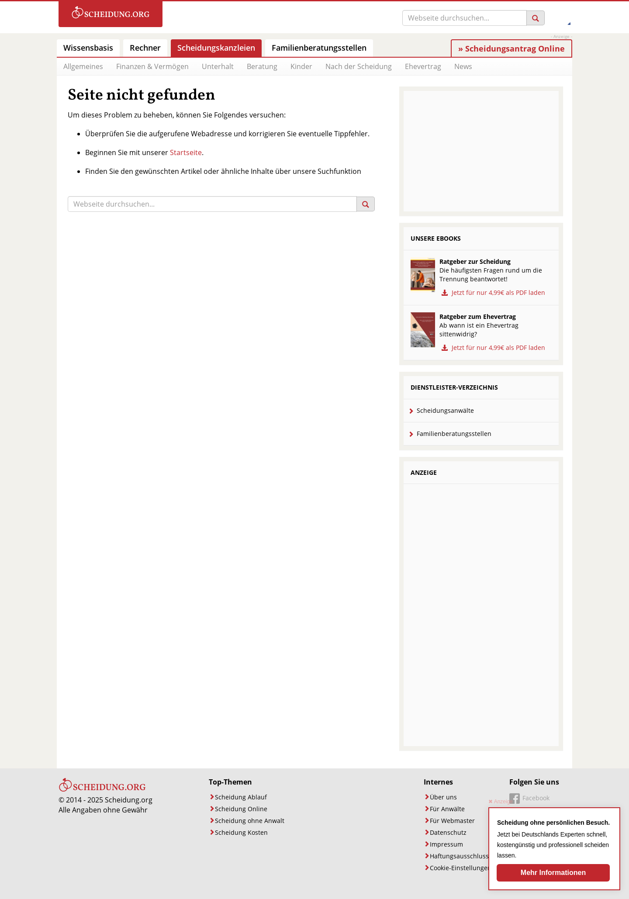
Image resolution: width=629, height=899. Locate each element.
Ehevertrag (423, 66)
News (463, 66)
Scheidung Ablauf (241, 797)
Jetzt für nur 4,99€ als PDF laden (492, 292)
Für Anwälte (447, 809)
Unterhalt (218, 66)
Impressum (446, 844)
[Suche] (464, 18)
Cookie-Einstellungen (460, 868)
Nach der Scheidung (358, 66)
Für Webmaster (452, 820)
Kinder (301, 66)
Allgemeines (83, 66)
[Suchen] (535, 17)
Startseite (186, 152)
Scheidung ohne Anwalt (249, 820)
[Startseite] (102, 790)
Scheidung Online (241, 809)
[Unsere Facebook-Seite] (529, 799)
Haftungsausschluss (459, 856)
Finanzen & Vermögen (152, 66)
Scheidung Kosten (241, 832)
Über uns (443, 797)
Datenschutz (448, 832)
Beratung (262, 66)
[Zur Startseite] (110, 14)
